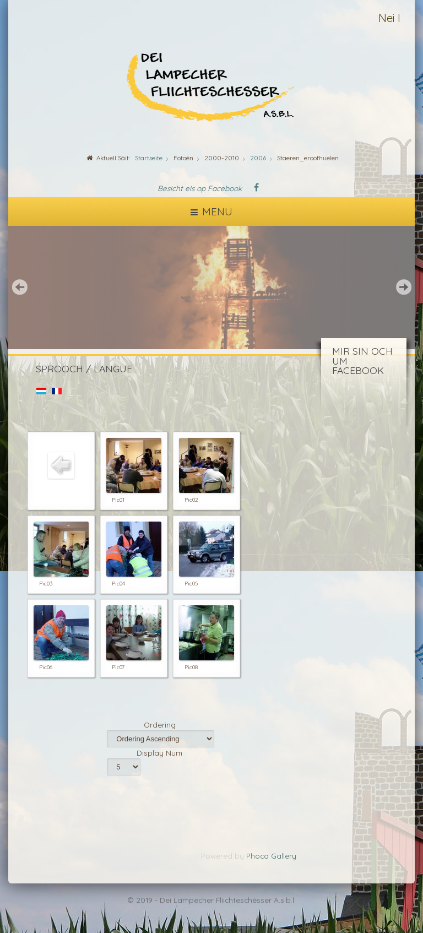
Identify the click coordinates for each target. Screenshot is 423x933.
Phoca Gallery (271, 855)
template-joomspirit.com (420, 895)
